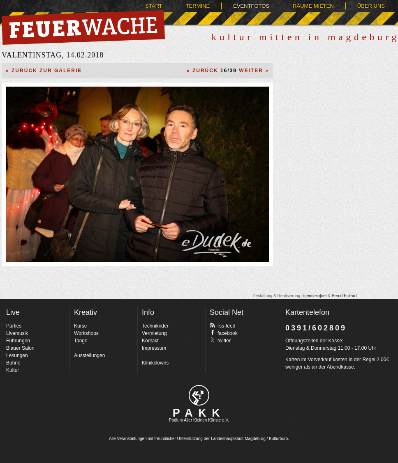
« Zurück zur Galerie (44, 70)
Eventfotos (251, 6)
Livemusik (17, 333)
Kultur (12, 370)
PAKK (199, 413)
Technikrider (155, 326)
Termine (198, 6)
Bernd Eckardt (345, 295)
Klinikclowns (155, 363)
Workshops (86, 333)
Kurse (80, 326)
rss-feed (222, 325)
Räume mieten (313, 6)
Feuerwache (83, 27)
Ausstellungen (89, 355)
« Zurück (202, 70)
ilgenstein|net (315, 295)
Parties (13, 326)
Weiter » (254, 70)
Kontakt (150, 341)
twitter (220, 340)
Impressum (154, 348)
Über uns (371, 6)
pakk (199, 395)
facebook (224, 333)
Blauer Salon (20, 348)
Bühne (13, 363)
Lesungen (17, 355)
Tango (81, 341)
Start (153, 6)
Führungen (18, 341)
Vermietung (154, 333)
